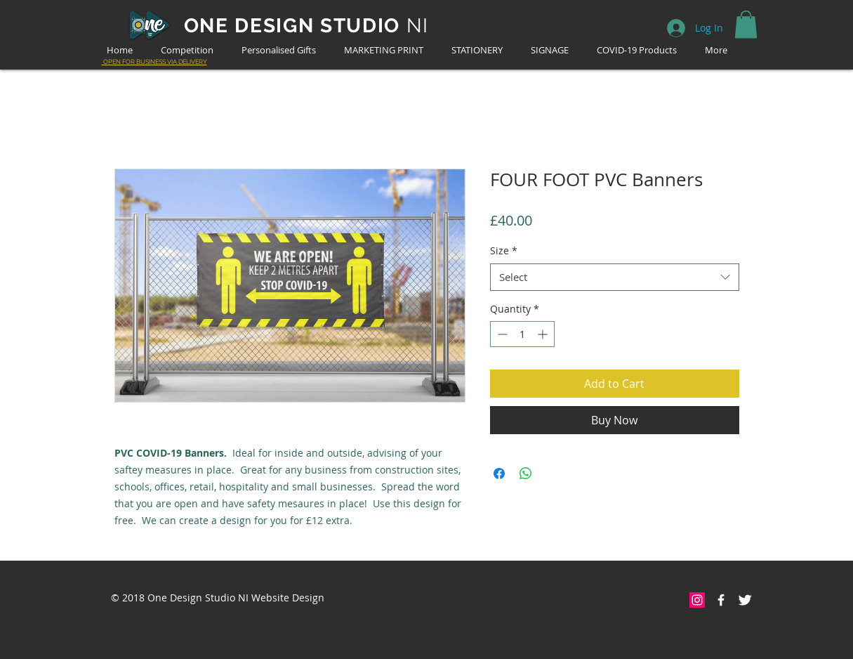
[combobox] (614, 277)
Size (503, 250)
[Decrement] (501, 334)
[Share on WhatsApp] (525, 473)
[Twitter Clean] (745, 600)
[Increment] (544, 334)
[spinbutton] (522, 334)
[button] (746, 24)
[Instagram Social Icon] (697, 600)
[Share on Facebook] (499, 473)
